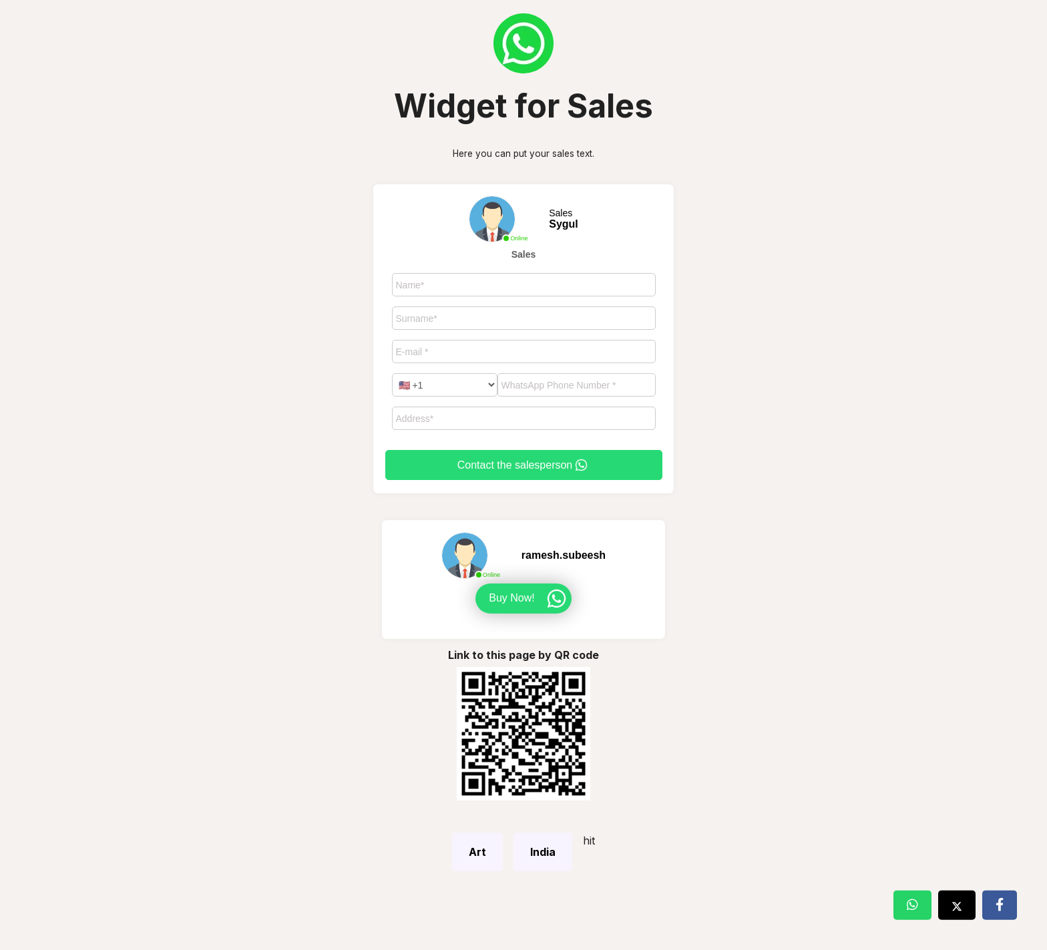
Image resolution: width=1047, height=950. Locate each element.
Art (477, 852)
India (543, 852)
